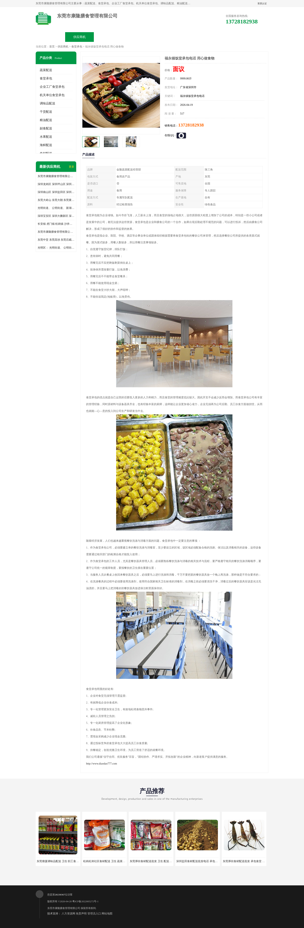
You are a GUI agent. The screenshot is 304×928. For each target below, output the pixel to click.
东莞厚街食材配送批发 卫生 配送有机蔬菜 (155, 861)
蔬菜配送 (46, 70)
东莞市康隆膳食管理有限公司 (63, 908)
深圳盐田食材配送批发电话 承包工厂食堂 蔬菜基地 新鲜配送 (212, 861)
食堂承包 (76, 46)
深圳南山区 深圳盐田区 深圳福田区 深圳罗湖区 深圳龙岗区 (56, 192)
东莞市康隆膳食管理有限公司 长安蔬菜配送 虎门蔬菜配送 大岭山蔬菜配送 (56, 231)
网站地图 (107, 913)
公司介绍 (137, 37)
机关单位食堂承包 (52, 95)
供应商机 (79, 37)
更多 (71, 166)
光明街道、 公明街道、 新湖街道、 (56, 208)
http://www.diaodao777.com (101, 763)
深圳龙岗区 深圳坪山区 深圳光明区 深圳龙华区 (56, 184)
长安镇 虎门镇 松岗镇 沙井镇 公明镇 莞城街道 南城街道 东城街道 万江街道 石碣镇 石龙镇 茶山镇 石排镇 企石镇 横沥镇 (56, 223)
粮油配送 (46, 120)
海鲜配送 (46, 145)
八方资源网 (68, 913)
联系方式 (225, 37)
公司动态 (167, 37)
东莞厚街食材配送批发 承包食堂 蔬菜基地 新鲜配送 (254, 861)
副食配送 (46, 128)
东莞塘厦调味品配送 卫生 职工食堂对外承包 (63, 861)
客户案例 (196, 37)
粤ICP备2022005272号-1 (85, 901)
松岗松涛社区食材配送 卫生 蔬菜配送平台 (108, 861)
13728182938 (191, 124)
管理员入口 (94, 913)
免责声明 (81, 913)
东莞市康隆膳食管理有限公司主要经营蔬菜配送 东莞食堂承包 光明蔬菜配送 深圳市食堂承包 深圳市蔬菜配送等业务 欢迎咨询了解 (56, 176)
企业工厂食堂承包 (52, 86)
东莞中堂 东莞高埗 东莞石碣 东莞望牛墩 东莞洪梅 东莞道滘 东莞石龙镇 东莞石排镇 (56, 239)
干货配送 (46, 111)
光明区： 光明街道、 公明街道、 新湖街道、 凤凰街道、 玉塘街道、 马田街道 (56, 247)
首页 (52, 46)
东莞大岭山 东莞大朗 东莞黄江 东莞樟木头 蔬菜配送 (56, 200)
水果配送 (46, 136)
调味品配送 (47, 103)
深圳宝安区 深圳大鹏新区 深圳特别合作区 (56, 215)
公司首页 (50, 37)
